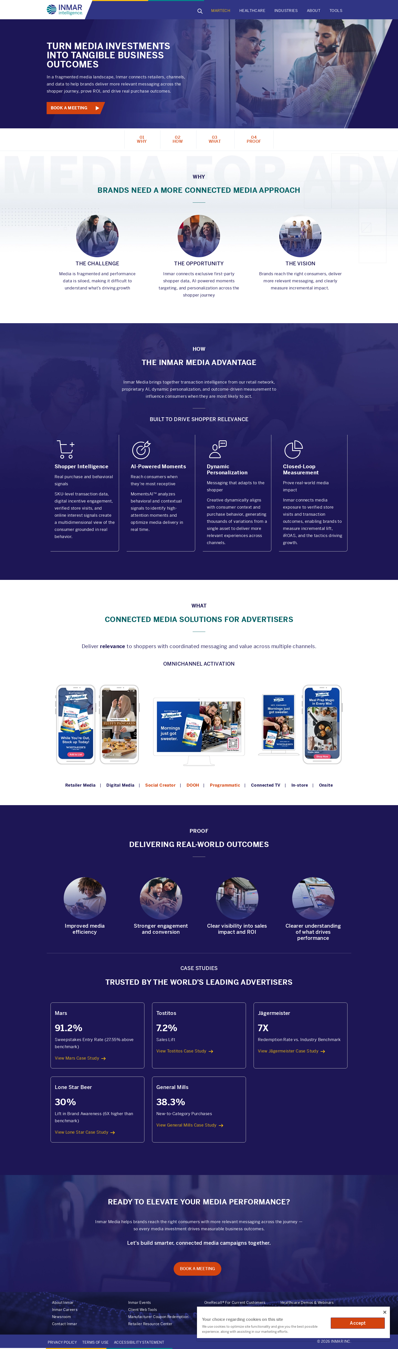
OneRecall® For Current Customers (235, 1302)
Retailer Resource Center (150, 1324)
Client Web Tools (142, 1309)
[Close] (384, 1312)
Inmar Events (139, 1302)
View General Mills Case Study (186, 1125)
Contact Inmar (64, 1324)
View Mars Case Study (77, 1058)
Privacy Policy (62, 1342)
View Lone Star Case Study (81, 1132)
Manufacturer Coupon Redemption (158, 1317)
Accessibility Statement (139, 1342)
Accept (358, 1323)
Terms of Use (95, 1342)
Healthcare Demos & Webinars (307, 1302)
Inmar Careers (64, 1309)
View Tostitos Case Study (181, 1051)
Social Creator (160, 785)
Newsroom (61, 1317)
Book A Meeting (69, 108)
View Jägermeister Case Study (288, 1051)
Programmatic (225, 785)
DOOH (193, 785)
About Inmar (63, 1302)
